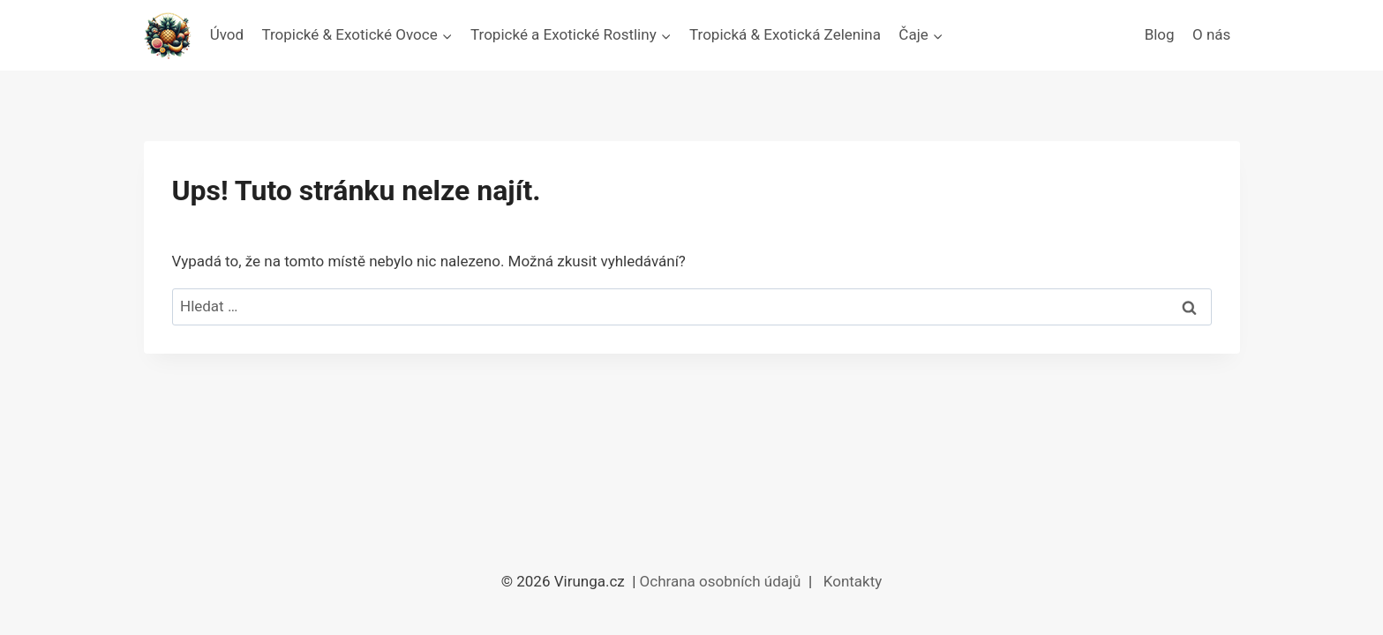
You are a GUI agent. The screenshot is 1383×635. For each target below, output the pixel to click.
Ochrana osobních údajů (722, 581)
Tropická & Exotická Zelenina (785, 34)
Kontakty (853, 581)
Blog (1160, 34)
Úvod (227, 34)
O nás (1211, 34)
